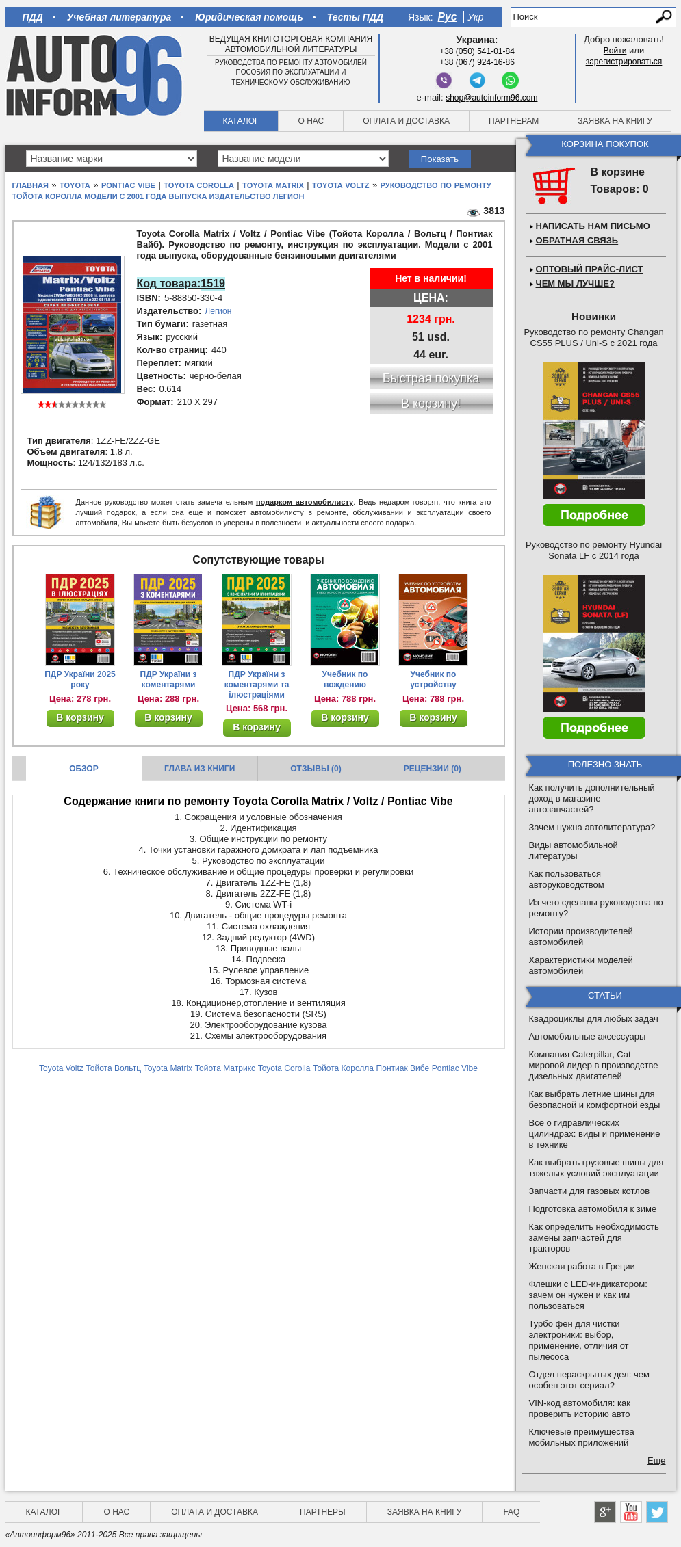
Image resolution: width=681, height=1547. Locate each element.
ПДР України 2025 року (80, 679)
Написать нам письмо (593, 226)
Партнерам (514, 121)
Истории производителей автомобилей (581, 936)
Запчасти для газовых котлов (589, 1191)
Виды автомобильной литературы (573, 850)
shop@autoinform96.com (491, 98)
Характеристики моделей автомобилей (581, 965)
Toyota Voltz (341, 185)
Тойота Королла (343, 1068)
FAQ (511, 1512)
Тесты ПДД (355, 17)
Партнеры (323, 1512)
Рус (447, 17)
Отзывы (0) (315, 769)
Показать (440, 159)
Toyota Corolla (199, 185)
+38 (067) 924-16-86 (477, 62)
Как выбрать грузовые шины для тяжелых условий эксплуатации (596, 1167)
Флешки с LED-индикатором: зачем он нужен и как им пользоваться (588, 1295)
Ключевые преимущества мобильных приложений (581, 1437)
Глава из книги (199, 769)
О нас (311, 121)
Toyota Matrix (273, 185)
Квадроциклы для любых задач (593, 1019)
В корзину (80, 717)
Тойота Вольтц (113, 1068)
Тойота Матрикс (225, 1068)
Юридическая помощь (249, 17)
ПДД (33, 17)
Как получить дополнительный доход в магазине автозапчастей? (592, 798)
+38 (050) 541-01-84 (477, 51)
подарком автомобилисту (304, 502)
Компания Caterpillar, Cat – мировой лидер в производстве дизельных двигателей (593, 1065)
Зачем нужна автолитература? (592, 827)
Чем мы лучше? (575, 283)
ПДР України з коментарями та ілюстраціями (257, 685)
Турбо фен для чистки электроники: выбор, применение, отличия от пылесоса (579, 1340)
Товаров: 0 (620, 189)
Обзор (84, 769)
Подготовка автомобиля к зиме (593, 1209)
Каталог (241, 121)
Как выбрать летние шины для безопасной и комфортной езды (594, 1099)
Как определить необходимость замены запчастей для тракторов (594, 1237)
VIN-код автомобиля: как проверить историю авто (579, 1408)
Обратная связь (577, 240)
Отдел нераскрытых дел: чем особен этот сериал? (589, 1379)
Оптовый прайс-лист (589, 269)
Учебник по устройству (433, 679)
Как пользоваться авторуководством (566, 879)
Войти (615, 50)
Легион (218, 311)
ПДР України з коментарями (168, 679)
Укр (475, 17)
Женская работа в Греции (582, 1266)
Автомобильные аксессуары (587, 1036)
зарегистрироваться (624, 61)
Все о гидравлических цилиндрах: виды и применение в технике (594, 1134)
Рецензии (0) (432, 769)
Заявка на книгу (615, 121)
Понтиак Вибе (403, 1068)
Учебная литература (119, 17)
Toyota (75, 185)
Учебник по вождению (345, 679)
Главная (30, 185)
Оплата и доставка (406, 121)
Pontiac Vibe (128, 185)
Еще (656, 1460)
